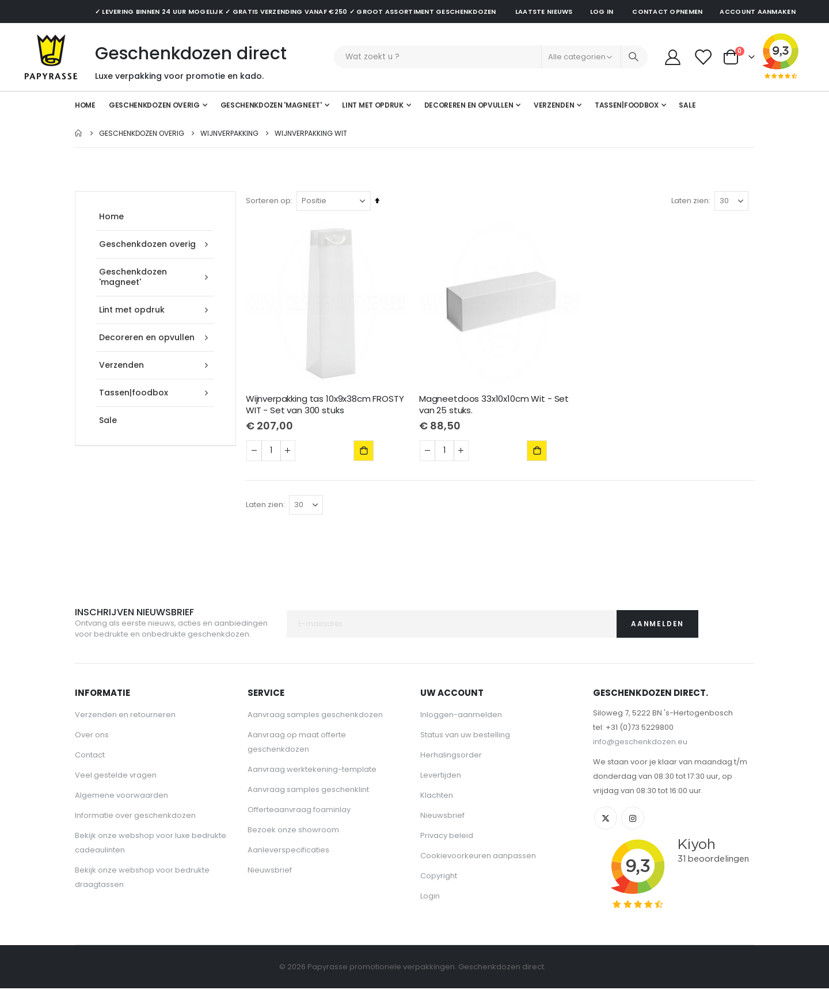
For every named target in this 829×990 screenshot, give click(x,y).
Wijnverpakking (229, 133)
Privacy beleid (446, 837)
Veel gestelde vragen (116, 776)
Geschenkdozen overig (141, 133)
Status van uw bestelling (465, 736)
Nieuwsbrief (270, 871)
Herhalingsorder (451, 756)
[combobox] (491, 56)
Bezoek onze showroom (293, 831)
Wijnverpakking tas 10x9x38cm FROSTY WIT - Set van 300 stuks (327, 404)
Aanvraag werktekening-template (312, 771)
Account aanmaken (757, 11)
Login (430, 897)
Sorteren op (270, 200)
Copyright (438, 877)
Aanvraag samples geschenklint (308, 791)
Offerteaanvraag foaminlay (299, 811)
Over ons (92, 736)
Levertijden (440, 776)
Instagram (632, 819)
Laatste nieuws (544, 11)
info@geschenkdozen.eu (640, 743)
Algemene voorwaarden (121, 796)
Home (79, 133)
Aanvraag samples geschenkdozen (315, 716)
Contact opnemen (667, 11)
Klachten (436, 796)
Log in (602, 11)
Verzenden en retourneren (125, 716)
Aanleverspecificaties (288, 851)
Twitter (605, 819)
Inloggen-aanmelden (461, 716)
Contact (90, 756)
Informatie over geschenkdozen (135, 817)
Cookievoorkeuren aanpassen (478, 857)
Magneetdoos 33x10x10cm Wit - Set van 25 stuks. (495, 404)
